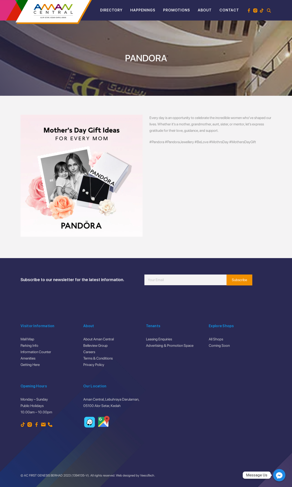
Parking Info (29, 345)
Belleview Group (95, 345)
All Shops (216, 339)
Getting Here (30, 365)
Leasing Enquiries (159, 339)
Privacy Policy (93, 365)
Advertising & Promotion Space (169, 345)
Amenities (28, 358)
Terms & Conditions (98, 358)
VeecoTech (147, 475)
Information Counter (36, 352)
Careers (89, 352)
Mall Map (27, 339)
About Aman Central (98, 339)
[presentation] (179, 299)
